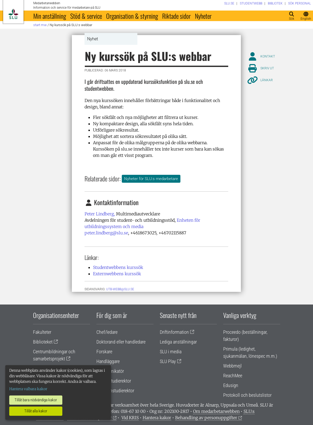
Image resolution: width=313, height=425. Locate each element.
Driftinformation (174, 332)
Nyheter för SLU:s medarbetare (151, 178)
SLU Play (168, 361)
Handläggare (108, 361)
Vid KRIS (130, 417)
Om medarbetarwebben (216, 411)
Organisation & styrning (132, 16)
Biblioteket (43, 342)
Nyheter (203, 16)
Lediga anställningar (178, 342)
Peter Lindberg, (100, 213)
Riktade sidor (176, 16)
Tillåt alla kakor (35, 411)
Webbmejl (232, 366)
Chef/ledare (107, 332)
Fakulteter (42, 332)
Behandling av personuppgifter (206, 417)
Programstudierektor (115, 390)
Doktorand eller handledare (121, 342)
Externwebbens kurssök (117, 273)
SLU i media (170, 351)
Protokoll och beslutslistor (247, 395)
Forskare (104, 351)
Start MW (40, 25)
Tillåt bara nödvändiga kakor (36, 400)
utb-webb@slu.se (120, 289)
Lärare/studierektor (113, 381)
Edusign (230, 385)
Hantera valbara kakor (28, 389)
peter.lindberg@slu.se (106, 232)
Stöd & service (86, 16)
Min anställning (49, 16)
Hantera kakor (157, 417)
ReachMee (232, 375)
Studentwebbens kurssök (118, 267)
